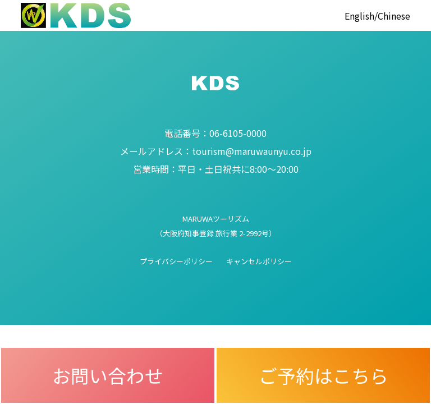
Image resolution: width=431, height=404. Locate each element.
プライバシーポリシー (176, 261)
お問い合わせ (107, 375)
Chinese (394, 15)
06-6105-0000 (215, 133)
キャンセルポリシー (259, 261)
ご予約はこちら (323, 375)
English (359, 15)
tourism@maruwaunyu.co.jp (215, 151)
